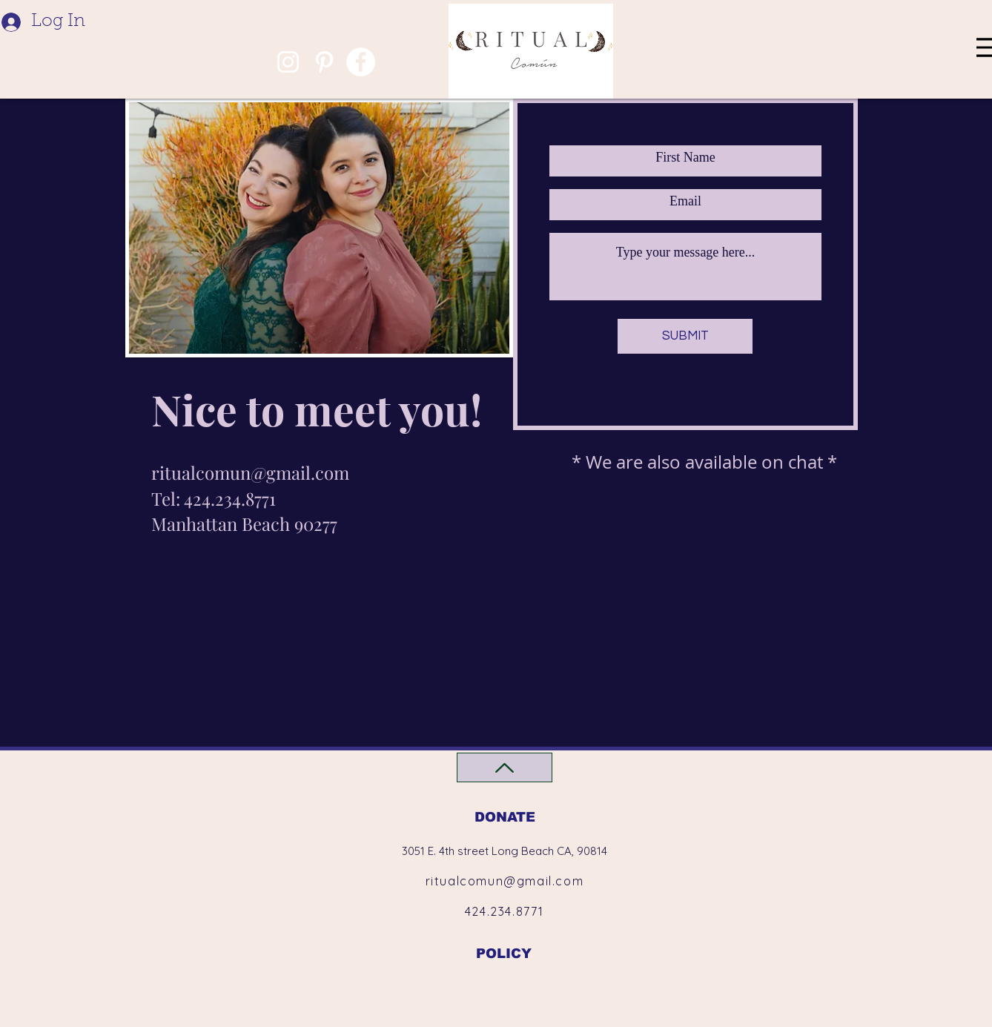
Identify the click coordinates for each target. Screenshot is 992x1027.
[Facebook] (360, 61)
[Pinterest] (324, 61)
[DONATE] (504, 817)
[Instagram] (288, 61)
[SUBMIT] (685, 336)
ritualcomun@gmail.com (250, 472)
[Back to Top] (504, 767)
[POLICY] (504, 953)
